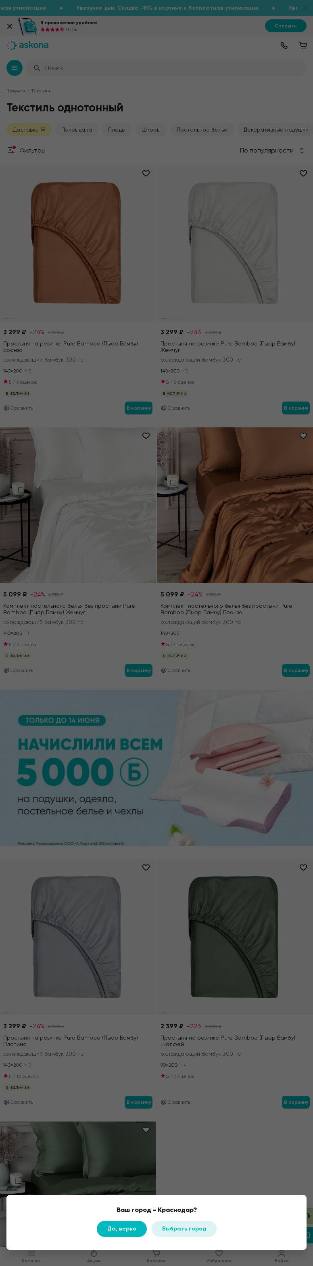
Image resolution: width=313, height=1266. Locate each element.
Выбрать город (184, 1228)
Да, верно (121, 1228)
